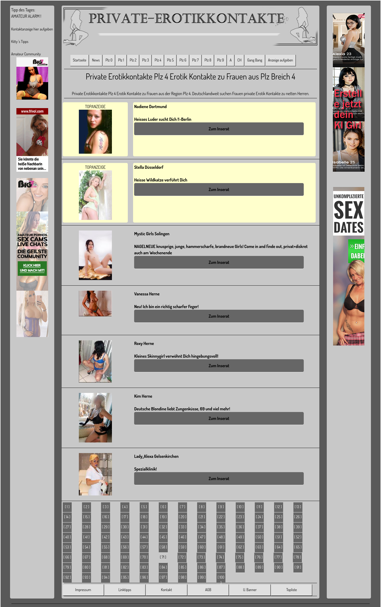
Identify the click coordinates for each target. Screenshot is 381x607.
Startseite (79, 60)
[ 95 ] (125, 577)
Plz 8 (208, 60)
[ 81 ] (105, 567)
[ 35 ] (221, 527)
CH (239, 60)
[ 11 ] (259, 506)
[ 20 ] (182, 517)
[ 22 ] (220, 517)
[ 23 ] (240, 517)
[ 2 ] (86, 506)
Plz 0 (109, 60)
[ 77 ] (278, 557)
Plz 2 (133, 60)
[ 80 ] (86, 567)
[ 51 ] (278, 537)
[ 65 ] (298, 547)
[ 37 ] (259, 527)
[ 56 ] (125, 547)
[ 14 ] (67, 517)
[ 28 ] (86, 527)
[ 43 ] (124, 537)
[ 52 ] (297, 537)
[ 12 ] (278, 506)
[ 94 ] (105, 577)
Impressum (83, 589)
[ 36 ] (240, 527)
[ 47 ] (201, 537)
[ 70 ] (144, 557)
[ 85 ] (182, 567)
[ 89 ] (259, 567)
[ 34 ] (201, 527)
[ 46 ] (182, 537)
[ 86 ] (201, 567)
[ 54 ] (86, 547)
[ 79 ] (67, 567)
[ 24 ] (259, 517)
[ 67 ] (86, 557)
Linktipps (125, 589)
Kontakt (166, 589)
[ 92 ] (67, 577)
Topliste (291, 589)
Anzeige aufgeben (280, 60)
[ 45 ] (163, 537)
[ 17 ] (125, 517)
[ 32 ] (163, 527)
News (96, 60)
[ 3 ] (105, 506)
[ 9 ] (221, 506)
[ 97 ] (163, 577)
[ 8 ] (202, 506)
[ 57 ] (144, 547)
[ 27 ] (67, 527)
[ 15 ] (86, 517)
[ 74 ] (220, 557)
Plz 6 (182, 60)
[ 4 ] (125, 506)
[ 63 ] (259, 547)
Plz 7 (195, 60)
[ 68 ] (105, 557)
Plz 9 (220, 60)
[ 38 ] (278, 527)
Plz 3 (145, 60)
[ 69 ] (125, 557)
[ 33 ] (182, 527)
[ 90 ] (279, 567)
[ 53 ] (67, 547)
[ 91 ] (297, 567)
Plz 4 (158, 60)
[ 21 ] (201, 517)
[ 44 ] (144, 537)
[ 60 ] (202, 547)
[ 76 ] (258, 557)
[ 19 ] (163, 517)
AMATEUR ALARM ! (26, 16)
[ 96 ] (144, 577)
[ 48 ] (220, 537)
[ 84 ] (163, 567)
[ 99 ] (202, 577)
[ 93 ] (86, 577)
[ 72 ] (181, 557)
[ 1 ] (67, 506)
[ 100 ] (220, 579)
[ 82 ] (125, 567)
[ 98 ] (182, 577)
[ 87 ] (221, 567)
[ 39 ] (298, 527)
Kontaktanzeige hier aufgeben (32, 29)
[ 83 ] (144, 567)
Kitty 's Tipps (19, 41)
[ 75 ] (239, 557)
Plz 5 (170, 60)
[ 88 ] (240, 567)
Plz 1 (121, 60)
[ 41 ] (86, 537)
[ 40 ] (67, 537)
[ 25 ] (278, 517)
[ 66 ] (67, 557)
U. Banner (250, 589)
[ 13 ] (298, 506)
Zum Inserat (218, 128)
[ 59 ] (182, 547)
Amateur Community (26, 54)
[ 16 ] (105, 517)
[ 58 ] (163, 547)
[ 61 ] (221, 547)
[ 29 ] (105, 527)
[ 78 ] (297, 557)
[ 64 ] (278, 547)
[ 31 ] (144, 527)
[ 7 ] (182, 506)
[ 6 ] (163, 506)
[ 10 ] (240, 506)
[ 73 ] (201, 557)
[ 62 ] (240, 547)
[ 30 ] (125, 527)
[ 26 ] (298, 517)
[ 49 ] (240, 537)
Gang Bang (254, 60)
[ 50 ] (259, 537)
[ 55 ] (105, 547)
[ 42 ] (105, 537)
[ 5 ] (144, 506)
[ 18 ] (144, 517)
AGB (208, 589)
